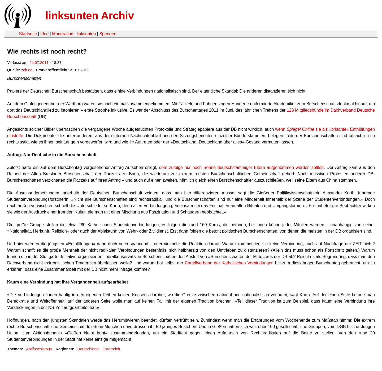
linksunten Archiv (89, 15)
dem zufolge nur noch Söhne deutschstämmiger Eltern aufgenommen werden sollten (241, 167)
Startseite (28, 34)
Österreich (111, 349)
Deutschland (88, 349)
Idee (44, 34)
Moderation (62, 34)
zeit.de (26, 70)
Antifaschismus (39, 349)
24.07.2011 (39, 62)
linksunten (86, 34)
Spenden (107, 34)
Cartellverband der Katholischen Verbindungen (229, 263)
